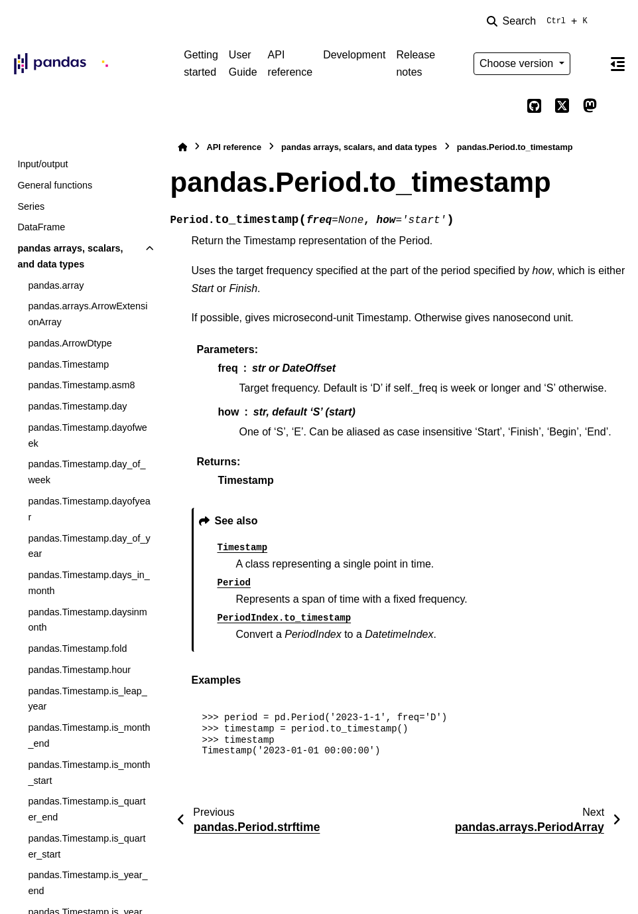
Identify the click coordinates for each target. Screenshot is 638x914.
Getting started (201, 63)
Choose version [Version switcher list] (517, 63)
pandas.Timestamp (68, 364)
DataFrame (41, 227)
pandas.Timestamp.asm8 (81, 385)
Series (30, 206)
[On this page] (618, 63)
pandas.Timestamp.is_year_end (87, 883)
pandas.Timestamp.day (77, 406)
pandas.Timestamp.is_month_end (89, 735)
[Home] (182, 147)
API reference (290, 63)
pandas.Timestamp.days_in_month (88, 583)
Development (354, 54)
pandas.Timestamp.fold (77, 648)
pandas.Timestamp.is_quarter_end (86, 809)
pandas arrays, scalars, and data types (70, 256)
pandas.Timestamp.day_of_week (86, 472)
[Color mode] (590, 63)
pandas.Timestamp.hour (79, 669)
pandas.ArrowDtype (69, 343)
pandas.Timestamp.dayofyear (89, 509)
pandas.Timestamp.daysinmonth (87, 620)
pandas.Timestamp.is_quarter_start (86, 846)
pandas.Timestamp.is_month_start (89, 772)
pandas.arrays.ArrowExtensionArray (87, 314)
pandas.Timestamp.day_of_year (89, 546)
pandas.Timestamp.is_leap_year (87, 699)
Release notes (415, 63)
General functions (54, 185)
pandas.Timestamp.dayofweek (87, 435)
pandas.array (56, 285)
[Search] (539, 21)
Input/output (42, 164)
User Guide (243, 63)
